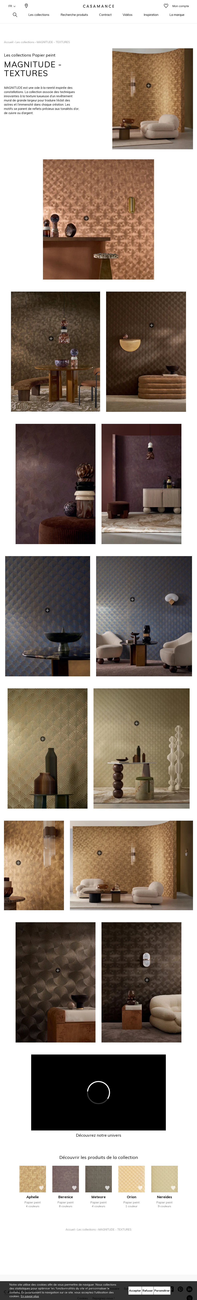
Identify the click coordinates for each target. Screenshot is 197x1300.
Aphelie (32, 1197)
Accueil (8, 42)
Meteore (99, 1197)
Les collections (25, 42)
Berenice (65, 1197)
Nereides (164, 1197)
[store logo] (98, 12)
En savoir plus (30, 1296)
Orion (131, 1197)
